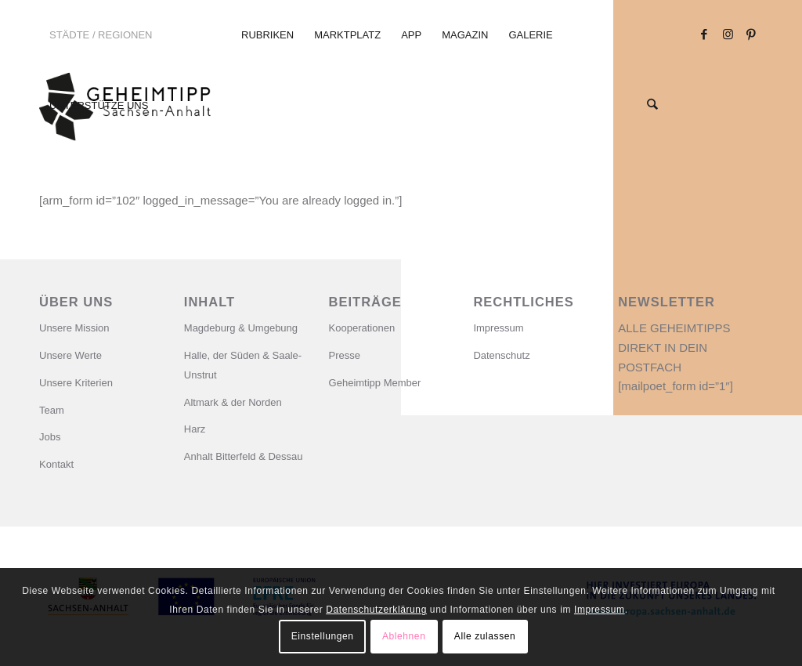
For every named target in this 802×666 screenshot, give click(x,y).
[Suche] (653, 106)
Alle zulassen (485, 636)
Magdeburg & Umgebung (241, 328)
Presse (344, 355)
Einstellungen (322, 636)
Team (51, 410)
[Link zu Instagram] (727, 34)
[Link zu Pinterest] (751, 34)
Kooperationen (362, 328)
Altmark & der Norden (233, 402)
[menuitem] (129, 35)
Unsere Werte (70, 355)
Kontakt (56, 464)
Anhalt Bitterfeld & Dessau (243, 456)
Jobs (49, 437)
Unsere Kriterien (76, 383)
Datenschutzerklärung (376, 609)
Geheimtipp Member (375, 383)
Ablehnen (404, 636)
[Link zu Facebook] (704, 34)
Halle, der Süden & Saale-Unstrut (243, 365)
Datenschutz (501, 355)
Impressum (498, 328)
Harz (194, 429)
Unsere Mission (74, 328)
